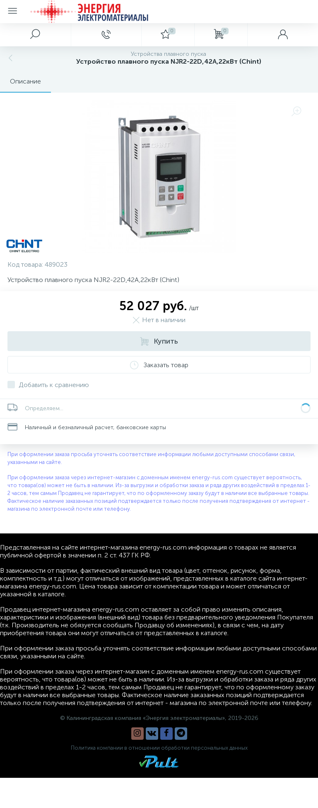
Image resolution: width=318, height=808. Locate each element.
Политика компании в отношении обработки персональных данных (159, 748)
